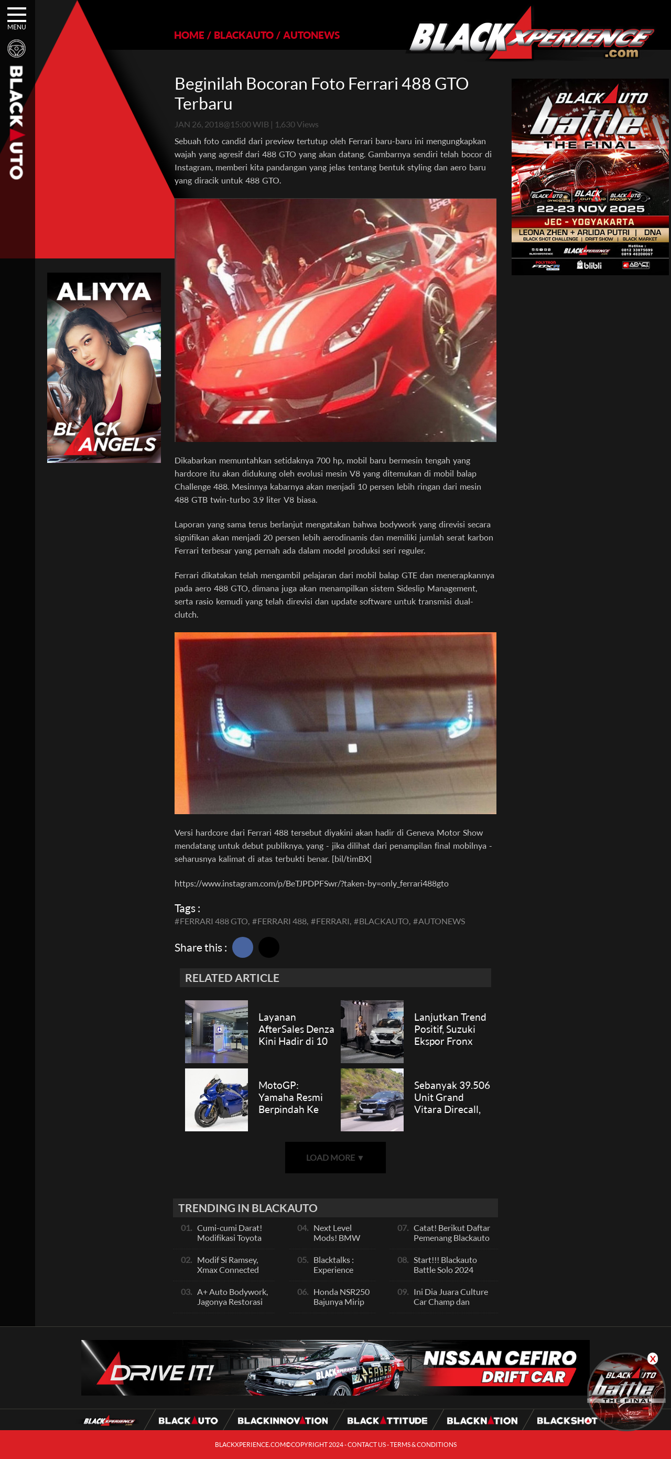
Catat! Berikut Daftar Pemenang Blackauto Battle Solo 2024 (452, 1237)
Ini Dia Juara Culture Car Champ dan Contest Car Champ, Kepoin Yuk (451, 1306)
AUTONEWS (311, 35)
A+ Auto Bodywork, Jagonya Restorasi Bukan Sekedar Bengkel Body (232, 1306)
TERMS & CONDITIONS (423, 1445)
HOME (189, 35)
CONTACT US (367, 1445)
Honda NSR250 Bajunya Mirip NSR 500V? (341, 1301)
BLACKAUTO (244, 35)
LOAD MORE (335, 1157)
